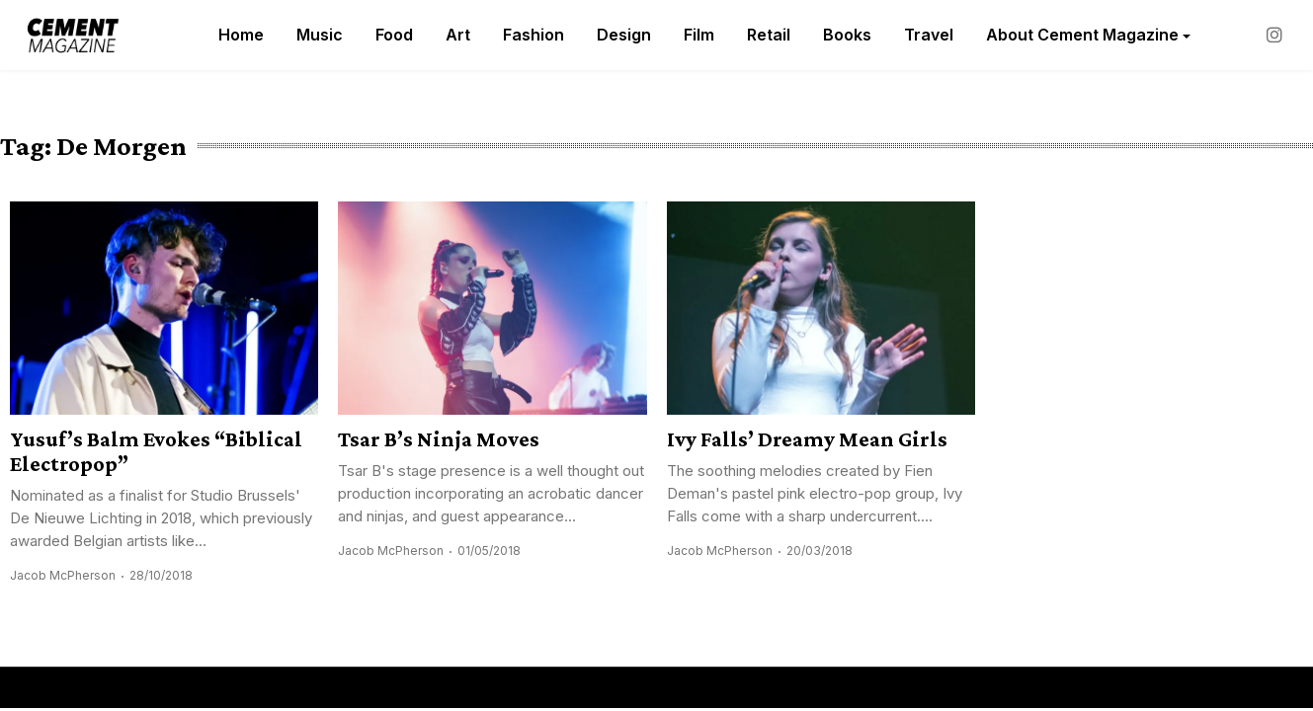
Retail (768, 34)
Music (319, 34)
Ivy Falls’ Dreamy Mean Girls (807, 439)
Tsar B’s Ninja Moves (438, 439)
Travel (928, 34)
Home (241, 34)
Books (847, 34)
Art (458, 34)
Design (624, 34)
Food (394, 34)
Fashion (533, 34)
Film (699, 34)
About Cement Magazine (1082, 34)
